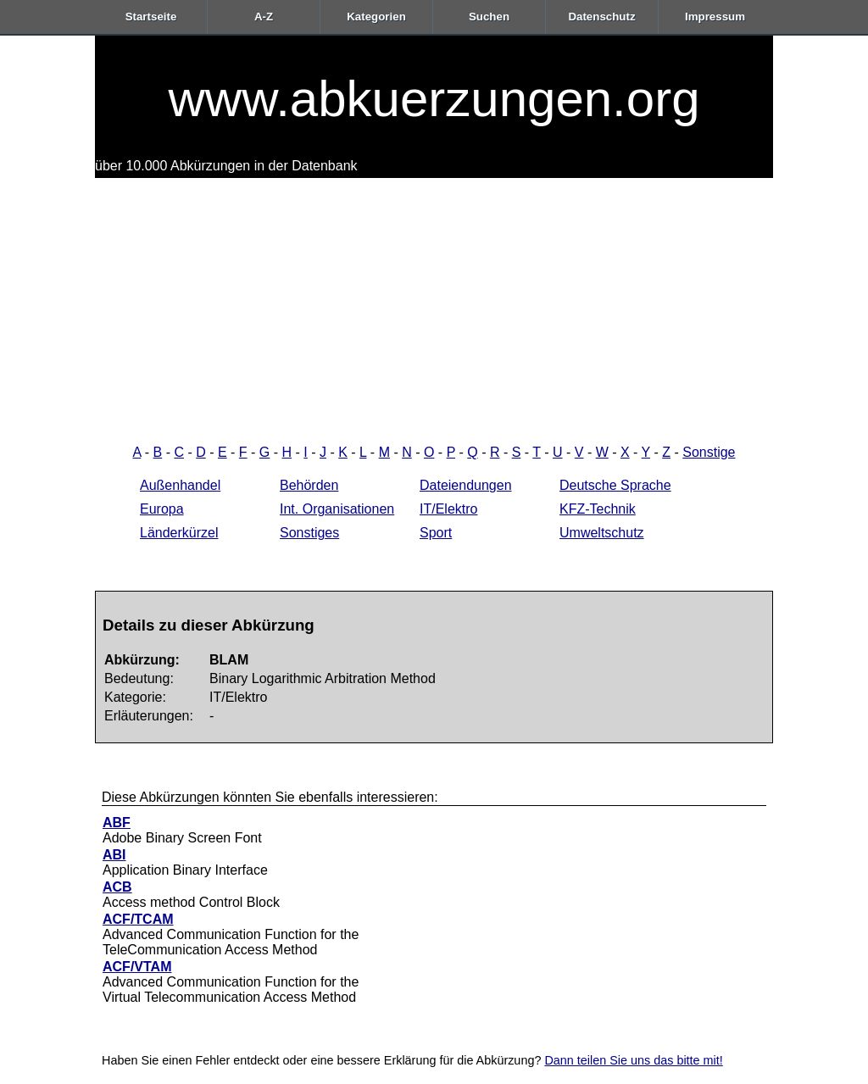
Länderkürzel (179, 532)
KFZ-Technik (597, 509)
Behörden (309, 485)
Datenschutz (601, 16)
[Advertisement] (434, 305)
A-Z (263, 16)
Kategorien (376, 16)
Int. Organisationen (337, 509)
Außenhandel (180, 485)
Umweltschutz (601, 532)
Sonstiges (309, 532)
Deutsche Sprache (615, 485)
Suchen (489, 16)
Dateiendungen (466, 485)
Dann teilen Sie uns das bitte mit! (633, 1060)
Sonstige (708, 452)
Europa (162, 509)
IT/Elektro (448, 509)
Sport (436, 532)
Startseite (151, 16)
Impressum (715, 16)
